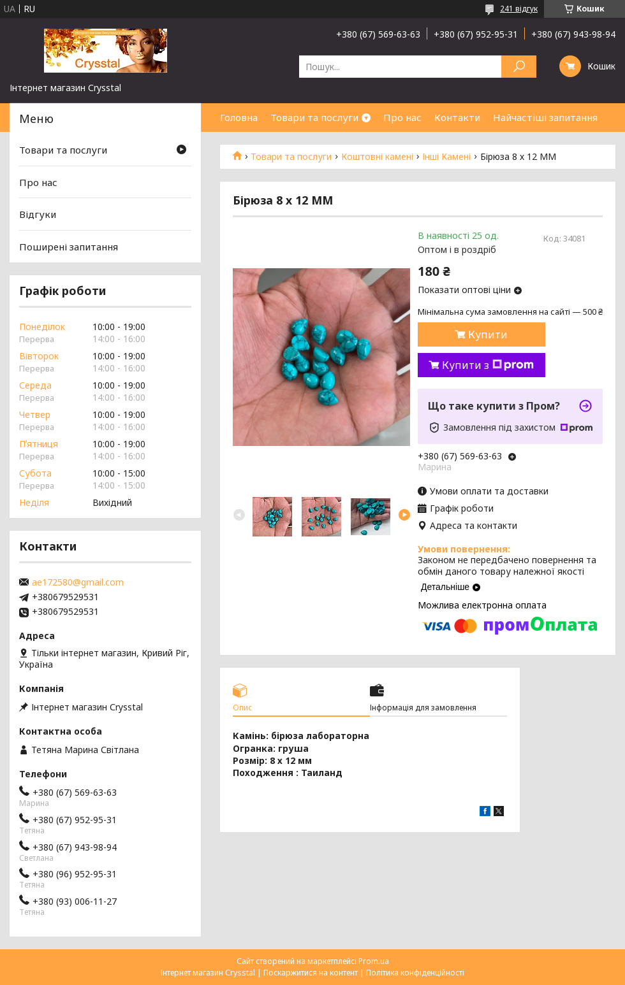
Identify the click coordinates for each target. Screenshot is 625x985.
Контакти (457, 117)
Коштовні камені (377, 156)
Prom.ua (373, 961)
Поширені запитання (68, 246)
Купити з (488, 365)
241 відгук (519, 8)
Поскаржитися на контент (310, 972)
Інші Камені (446, 156)
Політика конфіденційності (415, 972)
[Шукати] (518, 66)
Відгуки (37, 214)
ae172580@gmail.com (78, 582)
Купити (488, 334)
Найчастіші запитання (545, 117)
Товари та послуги (314, 117)
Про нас (402, 117)
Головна (239, 117)
